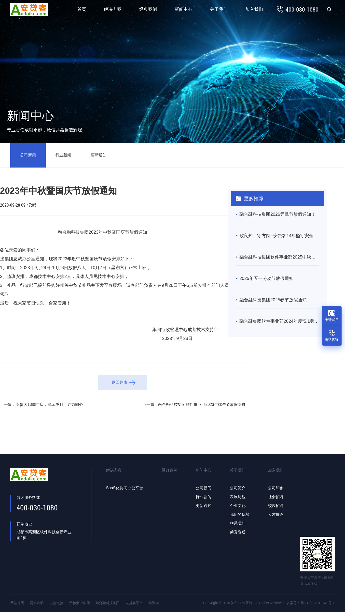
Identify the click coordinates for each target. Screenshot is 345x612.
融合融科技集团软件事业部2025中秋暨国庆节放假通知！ (279, 257)
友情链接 (56, 603)
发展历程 (238, 497)
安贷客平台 (134, 603)
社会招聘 (276, 497)
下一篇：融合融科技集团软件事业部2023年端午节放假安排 (194, 404)
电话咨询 (332, 340)
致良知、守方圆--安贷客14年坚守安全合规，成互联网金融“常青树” (279, 235)
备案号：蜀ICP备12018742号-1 (311, 603)
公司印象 (276, 488)
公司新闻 (28, 155)
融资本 (154, 603)
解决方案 (113, 9)
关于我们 (219, 9)
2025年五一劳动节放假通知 (266, 278)
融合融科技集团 (108, 603)
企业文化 (238, 506)
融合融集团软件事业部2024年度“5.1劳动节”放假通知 (279, 321)
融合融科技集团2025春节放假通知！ (275, 299)
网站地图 (17, 603)
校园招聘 (276, 506)
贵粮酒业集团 (79, 603)
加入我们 (254, 9)
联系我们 (238, 523)
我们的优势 (239, 514)
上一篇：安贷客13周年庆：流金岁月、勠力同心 (41, 404)
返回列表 (119, 382)
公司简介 (238, 488)
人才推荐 (276, 514)
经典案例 (148, 9)
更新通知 (99, 155)
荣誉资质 (238, 532)
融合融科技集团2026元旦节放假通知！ (277, 214)
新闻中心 (183, 9)
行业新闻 (63, 155)
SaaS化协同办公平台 (124, 488)
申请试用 (332, 320)
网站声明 (37, 603)
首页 (81, 9)
